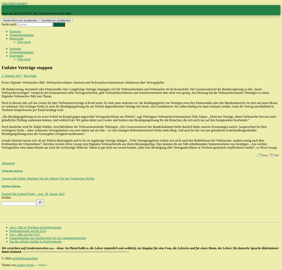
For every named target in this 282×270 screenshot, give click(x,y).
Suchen (6, 197)
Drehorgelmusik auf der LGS (27, 231)
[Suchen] (40, 202)
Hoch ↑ (43, 265)
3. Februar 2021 (12, 76)
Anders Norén (25, 265)
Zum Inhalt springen (14, 3)
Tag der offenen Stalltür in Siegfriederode (35, 241)
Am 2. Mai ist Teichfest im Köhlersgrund (35, 227)
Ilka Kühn (30, 76)
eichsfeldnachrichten (14, 6)
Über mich (24, 42)
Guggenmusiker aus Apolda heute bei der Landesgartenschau (47, 238)
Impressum (16, 38)
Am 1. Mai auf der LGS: (24, 234)
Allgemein (8, 163)
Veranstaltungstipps (21, 35)
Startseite (15, 31)
